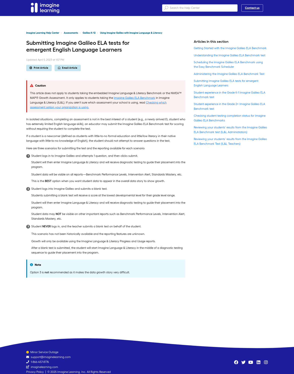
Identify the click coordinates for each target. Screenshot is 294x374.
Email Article (67, 67)
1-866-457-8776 (40, 361)
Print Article (39, 67)
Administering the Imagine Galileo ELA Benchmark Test (229, 73)
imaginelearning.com (44, 367)
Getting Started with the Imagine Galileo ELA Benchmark (230, 48)
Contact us (252, 7)
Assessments (71, 32)
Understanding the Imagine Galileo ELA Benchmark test (229, 55)
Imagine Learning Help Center (42, 32)
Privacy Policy (35, 371)
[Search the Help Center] (200, 8)
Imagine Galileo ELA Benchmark (134, 97)
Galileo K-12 (89, 32)
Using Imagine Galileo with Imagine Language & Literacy (131, 32)
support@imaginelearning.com (51, 357)
